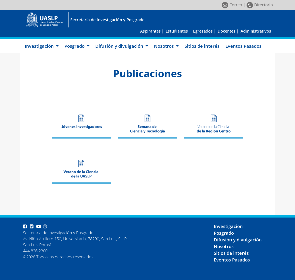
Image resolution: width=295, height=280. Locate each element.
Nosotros (224, 246)
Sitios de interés (202, 46)
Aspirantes (150, 31)
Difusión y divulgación (238, 240)
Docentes (226, 31)
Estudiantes (177, 31)
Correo (232, 4)
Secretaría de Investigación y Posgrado (107, 19)
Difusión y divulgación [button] (119, 46)
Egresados (203, 31)
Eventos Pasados (243, 46)
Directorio (259, 4)
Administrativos (256, 31)
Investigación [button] (40, 46)
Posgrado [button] (75, 46)
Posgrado (224, 233)
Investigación (228, 226)
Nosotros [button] (164, 46)
